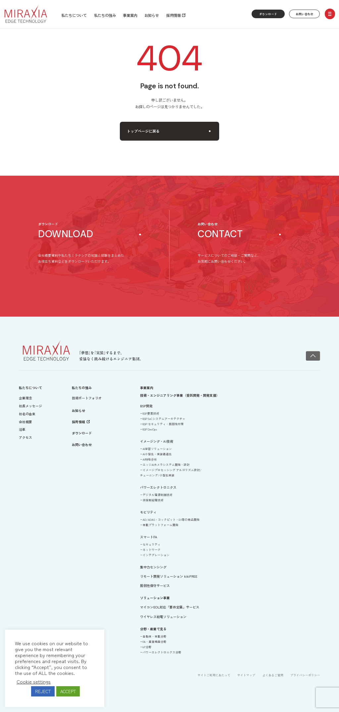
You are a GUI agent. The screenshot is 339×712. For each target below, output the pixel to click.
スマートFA (148, 536)
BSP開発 (146, 405)
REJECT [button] (43, 691)
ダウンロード (268, 14)
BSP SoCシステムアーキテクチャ (164, 419)
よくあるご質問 (273, 675)
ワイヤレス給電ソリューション (163, 616)
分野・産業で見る (153, 628)
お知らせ (151, 15)
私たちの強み (105, 15)
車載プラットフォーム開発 (160, 525)
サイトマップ (246, 675)
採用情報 (173, 15)
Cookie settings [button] (34, 682)
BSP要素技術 (151, 413)
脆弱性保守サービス (155, 585)
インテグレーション (156, 555)
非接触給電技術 (153, 500)
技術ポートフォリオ (87, 397)
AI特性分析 (150, 459)
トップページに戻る (168, 131)
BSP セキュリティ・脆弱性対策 (163, 424)
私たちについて (74, 15)
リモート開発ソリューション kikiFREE (168, 576)
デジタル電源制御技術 (157, 495)
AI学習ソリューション (157, 449)
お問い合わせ (305, 14)
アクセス (25, 437)
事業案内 (130, 15)
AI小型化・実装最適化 (157, 454)
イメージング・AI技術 (156, 441)
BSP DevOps (150, 429)
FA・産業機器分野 (155, 642)
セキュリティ (152, 544)
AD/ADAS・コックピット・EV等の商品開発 (171, 519)
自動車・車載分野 (155, 636)
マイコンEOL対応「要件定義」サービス (169, 606)
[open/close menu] (330, 14)
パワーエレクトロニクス (158, 487)
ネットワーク (152, 550)
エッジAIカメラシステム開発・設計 (166, 465)
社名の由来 (27, 413)
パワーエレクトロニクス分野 (162, 652)
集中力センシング (153, 566)
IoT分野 (147, 647)
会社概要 (25, 421)
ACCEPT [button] (68, 691)
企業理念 (25, 397)
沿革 (22, 429)
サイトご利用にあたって (214, 675)
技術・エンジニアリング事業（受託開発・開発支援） (179, 395)
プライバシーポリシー (305, 675)
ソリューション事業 (155, 597)
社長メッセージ (30, 405)
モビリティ (148, 512)
